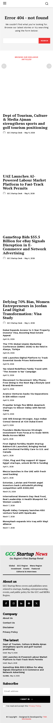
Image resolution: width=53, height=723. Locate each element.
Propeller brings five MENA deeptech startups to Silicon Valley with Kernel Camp (24, 408)
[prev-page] (4, 66)
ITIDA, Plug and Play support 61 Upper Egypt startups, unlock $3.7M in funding (25, 461)
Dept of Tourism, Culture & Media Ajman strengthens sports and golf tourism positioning (25, 121)
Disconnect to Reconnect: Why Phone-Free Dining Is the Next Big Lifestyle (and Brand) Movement (26, 383)
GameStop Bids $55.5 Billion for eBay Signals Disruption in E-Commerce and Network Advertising (24, 245)
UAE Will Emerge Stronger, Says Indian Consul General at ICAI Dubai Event (25, 420)
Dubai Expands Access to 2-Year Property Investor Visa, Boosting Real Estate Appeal (26, 333)
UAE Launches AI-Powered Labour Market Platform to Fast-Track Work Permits (24, 182)
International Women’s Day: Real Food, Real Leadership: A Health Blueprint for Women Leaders (25, 499)
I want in (26, 699)
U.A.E (5, 653)
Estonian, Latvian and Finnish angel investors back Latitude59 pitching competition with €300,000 (23, 485)
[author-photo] (5, 132)
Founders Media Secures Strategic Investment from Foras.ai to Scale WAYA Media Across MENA (26, 433)
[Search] (44, 41)
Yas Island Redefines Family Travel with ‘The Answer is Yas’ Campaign (25, 370)
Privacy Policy (35, 706)
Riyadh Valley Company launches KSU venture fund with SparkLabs (24, 511)
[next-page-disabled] (49, 66)
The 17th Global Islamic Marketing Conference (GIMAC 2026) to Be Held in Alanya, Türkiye (25, 347)
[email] (26, 691)
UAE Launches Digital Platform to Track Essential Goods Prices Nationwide (25, 359)
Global (6, 676)
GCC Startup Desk (14, 133)
